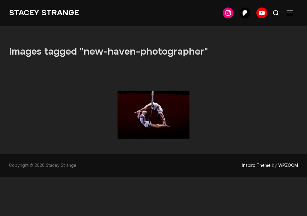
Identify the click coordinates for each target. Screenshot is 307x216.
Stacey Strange (44, 13)
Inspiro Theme (256, 165)
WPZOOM (288, 165)
